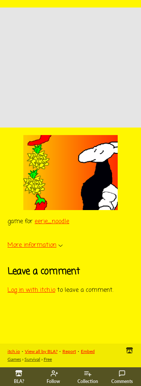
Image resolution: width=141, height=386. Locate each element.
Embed (88, 351)
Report (69, 351)
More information (35, 245)
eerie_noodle (52, 221)
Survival (32, 359)
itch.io (14, 351)
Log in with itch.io (31, 290)
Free (48, 359)
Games (14, 359)
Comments (122, 377)
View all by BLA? (41, 351)
